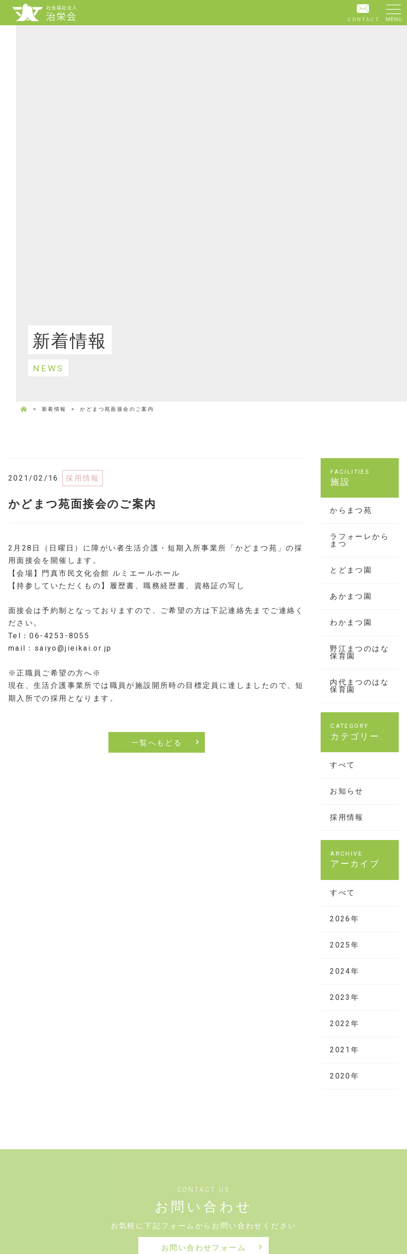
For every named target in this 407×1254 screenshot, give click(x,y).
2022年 (344, 1023)
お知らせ (347, 791)
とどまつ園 (351, 570)
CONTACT (363, 12)
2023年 (344, 997)
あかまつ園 (351, 596)
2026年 (344, 918)
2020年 (344, 1076)
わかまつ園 (351, 622)
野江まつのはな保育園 (359, 652)
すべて (342, 764)
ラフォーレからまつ (359, 540)
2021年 (344, 1049)
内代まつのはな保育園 (359, 686)
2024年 (344, 971)
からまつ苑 (351, 510)
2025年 (344, 945)
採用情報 (347, 817)
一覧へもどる (156, 742)
